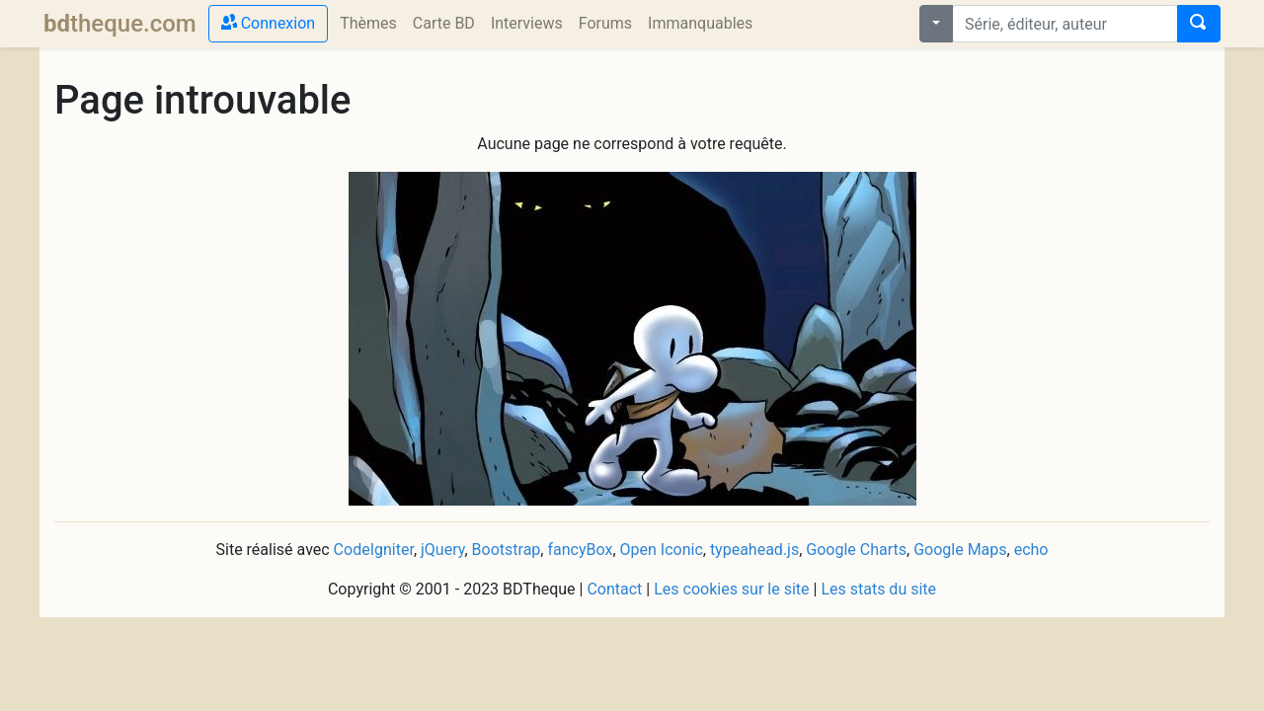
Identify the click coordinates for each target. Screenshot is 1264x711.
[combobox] (1065, 23)
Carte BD (444, 23)
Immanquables (704, 22)
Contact (614, 589)
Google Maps (959, 549)
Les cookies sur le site (731, 589)
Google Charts (856, 549)
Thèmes (368, 23)
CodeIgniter (374, 549)
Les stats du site (878, 589)
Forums (605, 23)
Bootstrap (506, 549)
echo (1031, 549)
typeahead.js (754, 549)
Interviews (527, 23)
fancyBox (579, 549)
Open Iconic (661, 549)
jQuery (442, 549)
